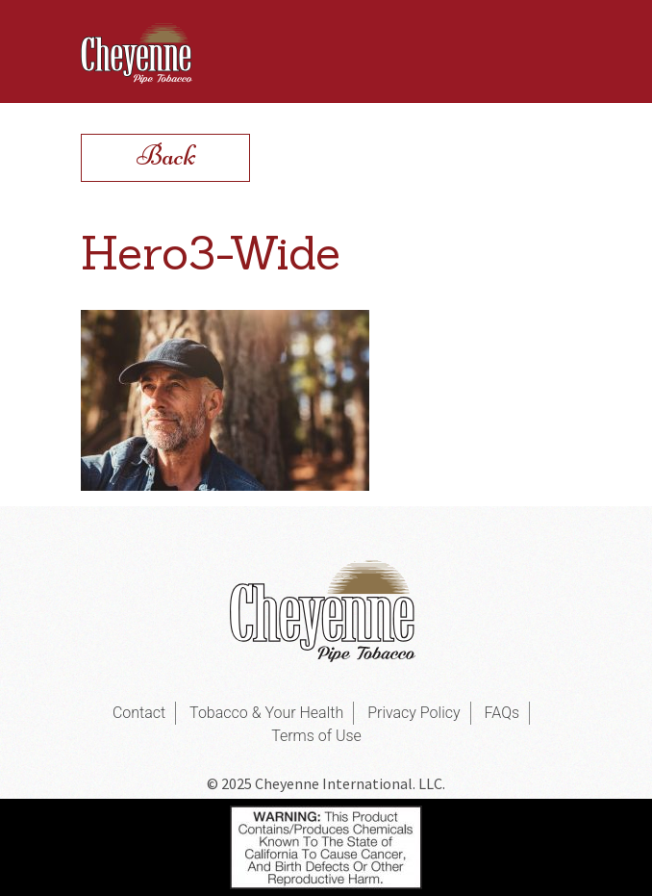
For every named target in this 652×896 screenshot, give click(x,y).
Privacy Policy (413, 713)
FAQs (502, 713)
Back (166, 155)
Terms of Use (316, 736)
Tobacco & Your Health (266, 713)
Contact (139, 713)
